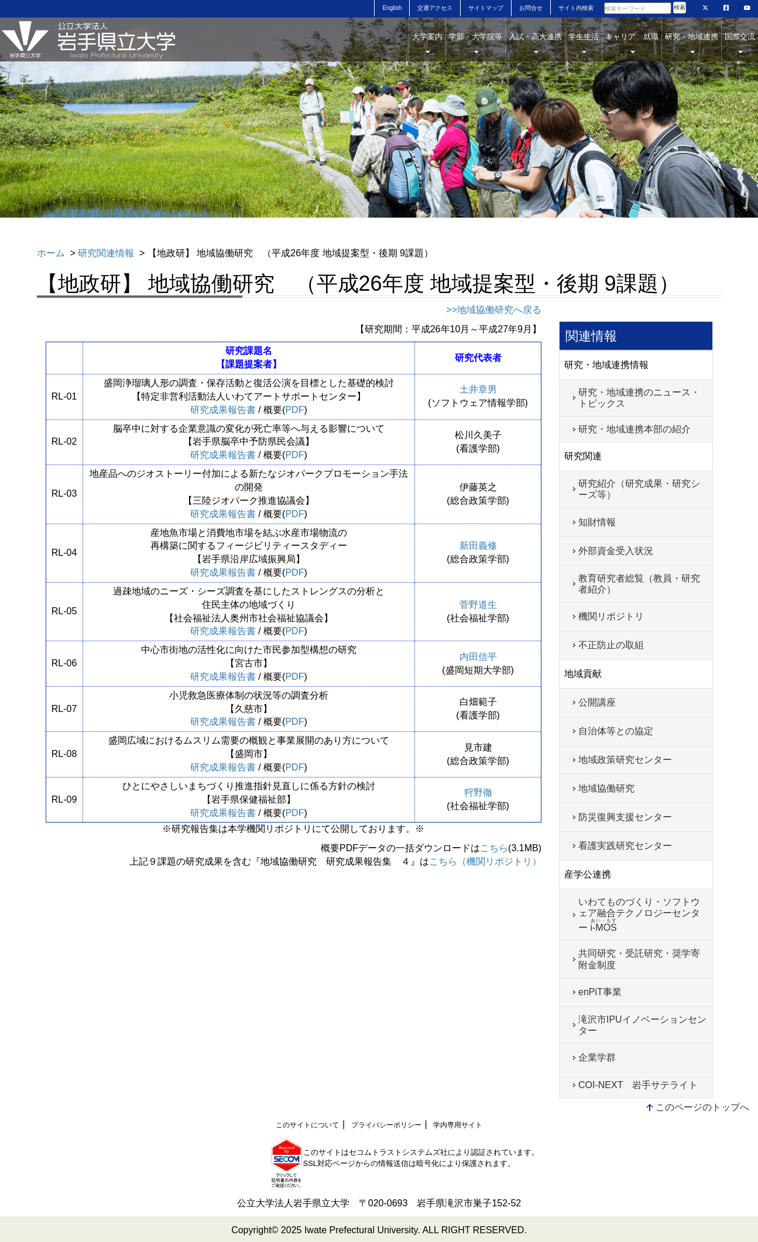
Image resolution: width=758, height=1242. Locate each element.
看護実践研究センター (625, 846)
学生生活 (583, 42)
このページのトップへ (702, 1107)
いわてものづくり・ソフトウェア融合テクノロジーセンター (639, 915)
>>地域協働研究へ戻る (493, 310)
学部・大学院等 (475, 42)
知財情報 (597, 522)
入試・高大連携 (535, 42)
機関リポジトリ (611, 616)
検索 (679, 7)
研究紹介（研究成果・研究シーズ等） (639, 489)
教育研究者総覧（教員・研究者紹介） (639, 583)
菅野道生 (478, 605)
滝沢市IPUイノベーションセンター (642, 1024)
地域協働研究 (606, 788)
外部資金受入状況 (615, 551)
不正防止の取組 (611, 645)
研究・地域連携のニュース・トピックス (639, 397)
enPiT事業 (600, 992)
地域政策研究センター (625, 760)
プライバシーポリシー (386, 1125)
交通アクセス (434, 8)
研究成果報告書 (223, 410)
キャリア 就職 (631, 42)
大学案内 (427, 42)
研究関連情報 (106, 253)
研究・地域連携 (691, 42)
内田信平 (478, 657)
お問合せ (531, 8)
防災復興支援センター (625, 817)
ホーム (51, 253)
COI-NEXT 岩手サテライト (638, 1085)
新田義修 (478, 546)
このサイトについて (307, 1125)
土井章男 (478, 389)
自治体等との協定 (615, 731)
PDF (294, 410)
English (392, 8)
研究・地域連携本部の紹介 (634, 429)
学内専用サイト (457, 1125)
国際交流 (740, 42)
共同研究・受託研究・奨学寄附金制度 (639, 958)
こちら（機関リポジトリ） (485, 861)
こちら (494, 848)
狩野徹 (478, 792)
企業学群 (597, 1057)
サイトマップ (485, 8)
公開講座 (597, 702)
